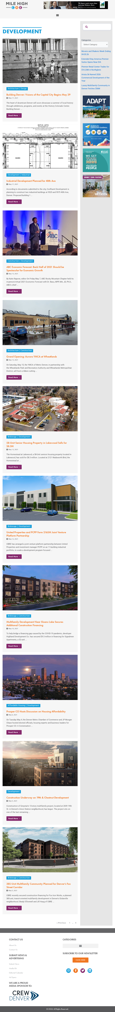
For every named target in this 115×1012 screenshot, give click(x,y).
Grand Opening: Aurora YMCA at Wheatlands (31, 356)
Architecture (13, 89)
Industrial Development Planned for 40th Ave (31, 181)
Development (14, 175)
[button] (57, 15)
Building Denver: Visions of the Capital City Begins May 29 (38, 94)
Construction (13, 261)
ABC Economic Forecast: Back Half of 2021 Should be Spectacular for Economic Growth (35, 268)
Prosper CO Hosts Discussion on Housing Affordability (36, 711)
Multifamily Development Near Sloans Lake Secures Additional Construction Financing (34, 623)
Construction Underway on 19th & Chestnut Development (37, 797)
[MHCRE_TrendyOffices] (96, 186)
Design (24, 89)
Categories (86, 40)
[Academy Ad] (96, 134)
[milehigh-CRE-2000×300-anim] (76, 5)
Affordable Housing (16, 706)
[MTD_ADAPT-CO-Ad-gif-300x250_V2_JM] (96, 106)
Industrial (26, 175)
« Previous (61, 923)
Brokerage (12, 437)
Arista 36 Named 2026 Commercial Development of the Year (95, 77)
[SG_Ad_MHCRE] (96, 160)
